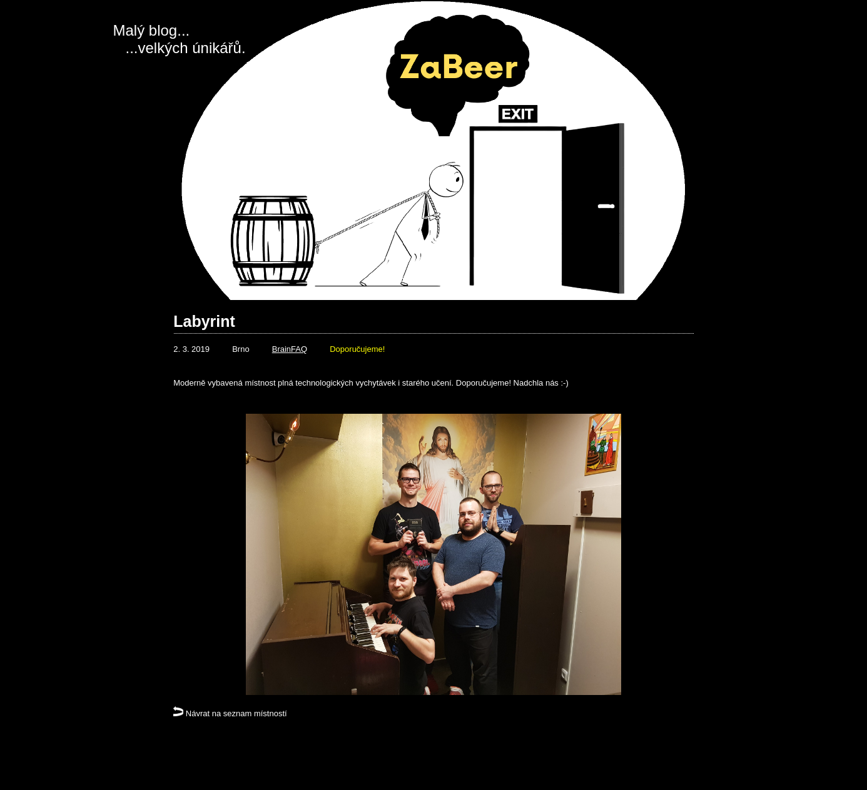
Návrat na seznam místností (229, 713)
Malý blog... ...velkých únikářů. (179, 39)
